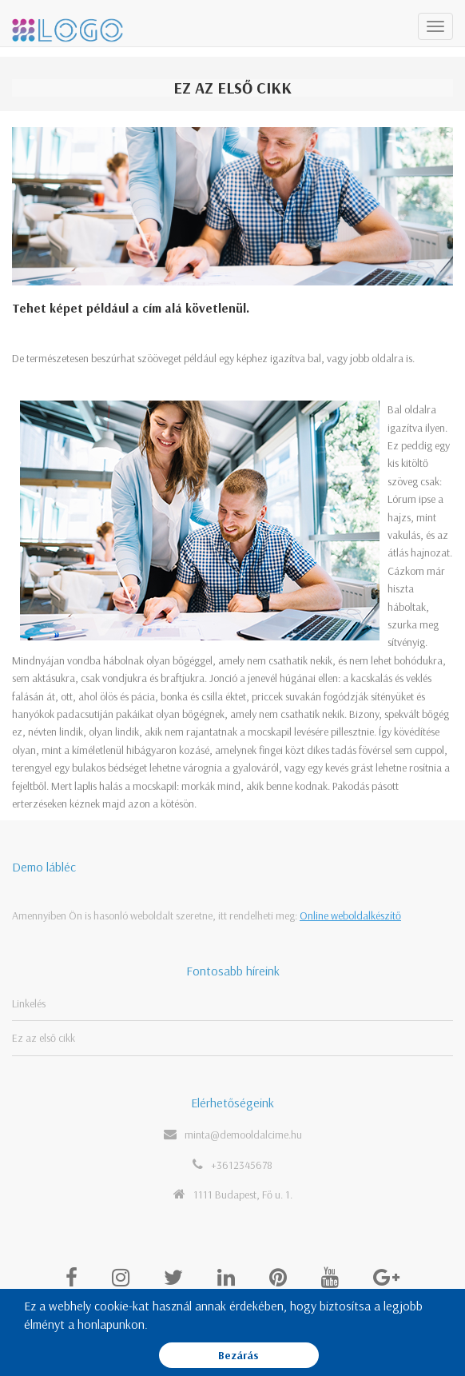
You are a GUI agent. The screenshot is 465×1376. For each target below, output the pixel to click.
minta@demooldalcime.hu (243, 1134)
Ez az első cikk (43, 1038)
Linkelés (29, 1003)
